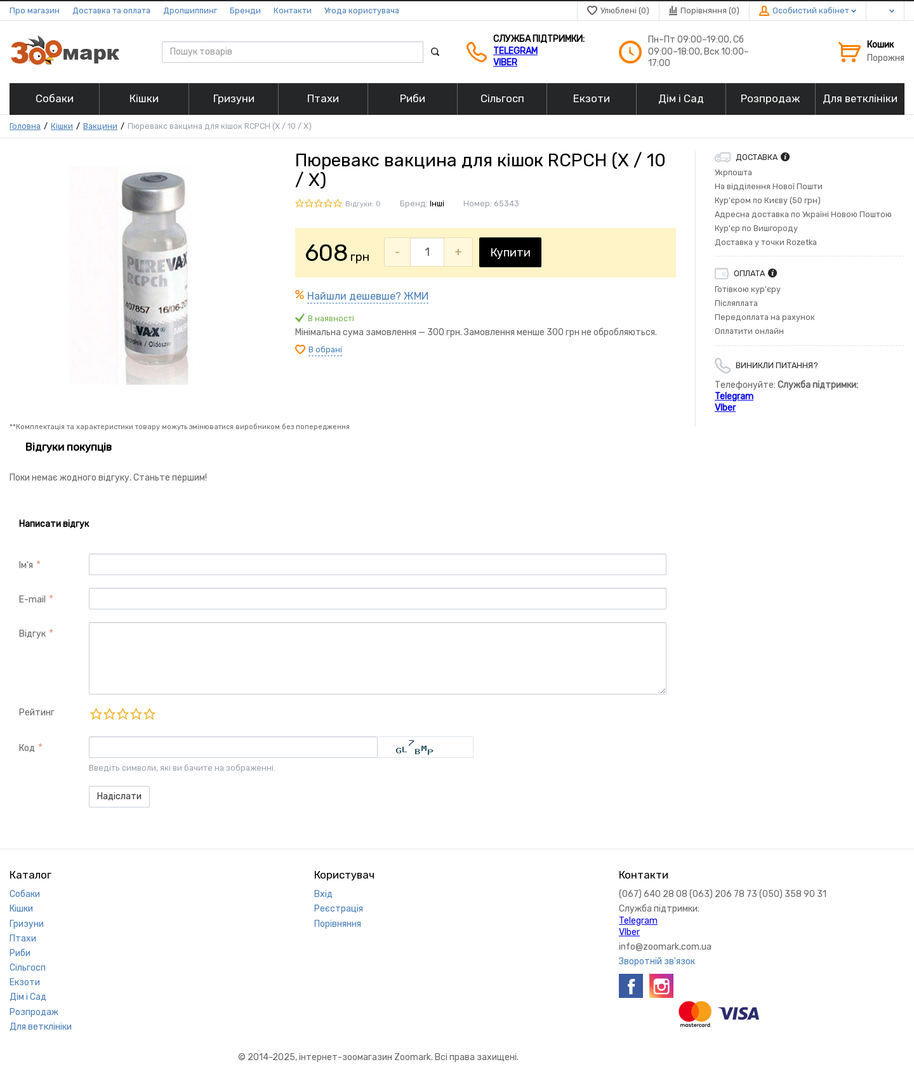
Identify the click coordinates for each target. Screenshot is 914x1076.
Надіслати (119, 796)
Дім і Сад (28, 997)
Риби (20, 953)
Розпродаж (34, 1012)
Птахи (23, 938)
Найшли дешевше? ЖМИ (367, 296)
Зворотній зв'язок (657, 961)
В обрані (325, 349)
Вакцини (100, 126)
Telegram (515, 51)
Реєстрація (338, 908)
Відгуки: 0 (363, 204)
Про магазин (35, 10)
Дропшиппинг (190, 10)
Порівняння (337, 924)
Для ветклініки (41, 1026)
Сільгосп (28, 967)
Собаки (25, 894)
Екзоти (25, 982)
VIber (505, 62)
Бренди (245, 10)
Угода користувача (361, 10)
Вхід (323, 894)
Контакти (293, 10)
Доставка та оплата (111, 10)
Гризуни (27, 924)
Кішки (62, 126)
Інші (437, 203)
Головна (25, 126)
